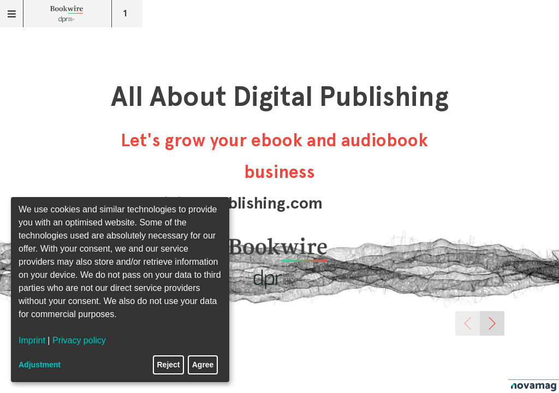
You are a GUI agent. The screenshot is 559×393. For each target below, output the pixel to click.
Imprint (32, 340)
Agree (203, 364)
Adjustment (40, 364)
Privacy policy (79, 340)
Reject (168, 364)
